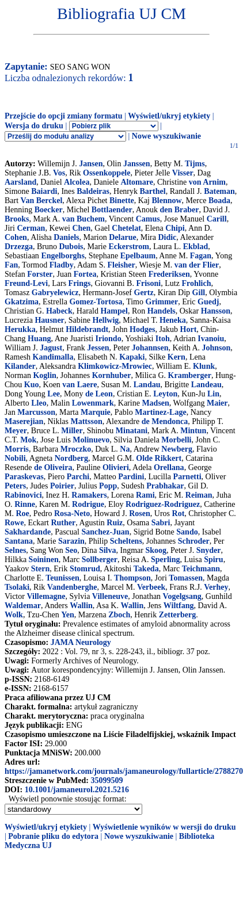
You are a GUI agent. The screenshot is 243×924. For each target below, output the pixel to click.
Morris (17, 449)
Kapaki (132, 357)
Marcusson (36, 412)
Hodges (142, 329)
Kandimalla (53, 357)
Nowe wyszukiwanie (166, 136)
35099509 (106, 780)
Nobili (15, 458)
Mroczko (75, 449)
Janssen (136, 163)
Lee (53, 394)
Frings (80, 283)
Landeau (206, 384)
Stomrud (85, 568)
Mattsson (86, 421)
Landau (147, 384)
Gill (199, 292)
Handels (161, 311)
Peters (15, 486)
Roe (22, 513)
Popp (108, 486)
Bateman (219, 191)
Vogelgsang (182, 596)
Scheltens (126, 541)
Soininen (44, 559)
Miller (71, 430)
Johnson (216, 347)
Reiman (198, 495)
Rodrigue (88, 504)
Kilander (20, 366)
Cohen (16, 237)
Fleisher (121, 265)
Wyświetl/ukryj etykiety (169, 116)
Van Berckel (42, 200)
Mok (28, 440)
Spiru (213, 559)
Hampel (113, 311)
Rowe (14, 522)
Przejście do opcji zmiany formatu (64, 116)
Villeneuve (110, 596)
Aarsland (20, 182)
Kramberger (189, 375)
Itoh (162, 338)
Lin (213, 394)
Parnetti (187, 476)
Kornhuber (111, 375)
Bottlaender (112, 209)
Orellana (169, 467)
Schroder (194, 541)
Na (125, 449)
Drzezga (19, 246)
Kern (176, 357)
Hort (188, 329)
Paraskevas (24, 476)
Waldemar (23, 605)
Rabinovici (23, 495)
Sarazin (71, 541)
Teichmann (201, 568)
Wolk (14, 614)
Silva (107, 550)
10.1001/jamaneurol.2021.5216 (77, 789)
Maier (217, 403)
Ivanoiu (211, 338)
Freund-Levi (26, 283)
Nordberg (71, 458)
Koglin (44, 375)
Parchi (78, 476)
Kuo (31, 384)
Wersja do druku (34, 125)
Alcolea (76, 182)
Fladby (62, 265)
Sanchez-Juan (105, 532)
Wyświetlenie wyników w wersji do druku (164, 827)
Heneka (173, 320)
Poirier (62, 486)
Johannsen (150, 347)
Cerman (31, 228)
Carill (217, 219)
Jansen (90, 163)
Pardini (131, 476)
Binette (121, 200)
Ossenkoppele (106, 173)
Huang (39, 338)
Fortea (85, 274)
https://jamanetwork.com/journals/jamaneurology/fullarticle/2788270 (124, 771)
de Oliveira (53, 467)
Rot (178, 513)
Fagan (200, 255)
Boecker (49, 209)
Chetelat (126, 228)
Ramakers (89, 495)
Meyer (16, 430)
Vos (59, 173)
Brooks (17, 219)
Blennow (166, 200)
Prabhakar (165, 486)
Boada (219, 200)
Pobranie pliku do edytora (53, 836)
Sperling (165, 559)
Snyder (208, 550)
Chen (81, 228)
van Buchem (83, 219)
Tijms (195, 163)
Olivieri (115, 467)
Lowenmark (93, 403)
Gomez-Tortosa (95, 301)
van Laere (79, 384)
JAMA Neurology (81, 642)
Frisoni (148, 283)
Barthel (153, 191)
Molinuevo (91, 440)
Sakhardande (28, 532)
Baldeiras (93, 191)
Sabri (160, 522)
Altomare (136, 182)
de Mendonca (165, 421)
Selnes (15, 550)
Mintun (193, 430)
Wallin (81, 605)
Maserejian (24, 421)
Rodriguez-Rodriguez (163, 504)
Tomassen (186, 578)
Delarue (122, 237)
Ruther (63, 522)
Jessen (98, 347)
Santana (19, 541)
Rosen (139, 513)
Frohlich (196, 283)
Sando (187, 532)
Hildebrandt (87, 329)
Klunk (204, 366)
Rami (145, 495)
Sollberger (99, 559)
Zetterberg (177, 614)
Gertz (144, 292)
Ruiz (115, 522)
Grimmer (162, 301)
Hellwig (105, 320)
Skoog (155, 550)
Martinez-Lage (160, 412)
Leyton (165, 394)
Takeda (146, 568)
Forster (39, 274)
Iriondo (109, 338)
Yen (67, 614)
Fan (11, 265)
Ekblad (195, 246)
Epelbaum (137, 255)
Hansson (215, 311)
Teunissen (62, 578)
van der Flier (196, 265)
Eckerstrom (128, 246)
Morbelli (176, 440)
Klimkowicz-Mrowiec (115, 366)
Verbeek (151, 587)
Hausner (49, 320)
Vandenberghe (72, 587)
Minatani (131, 430)
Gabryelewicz (55, 292)
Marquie (96, 412)
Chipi (174, 228)
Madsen (155, 403)
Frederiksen (169, 274)
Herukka (20, 329)
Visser (182, 173)
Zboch (119, 614)
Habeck (59, 311)
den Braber (179, 209)
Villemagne (45, 596)
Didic (167, 237)
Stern (40, 568)
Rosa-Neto (72, 513)
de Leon (99, 394)
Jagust (51, 347)
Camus (148, 219)
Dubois (71, 246)
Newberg (176, 449)
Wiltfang (179, 605)
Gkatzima (22, 301)
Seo (71, 550)
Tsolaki (17, 587)
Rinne (24, 504)
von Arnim (207, 182)
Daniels (66, 237)
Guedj (208, 301)
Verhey (216, 587)
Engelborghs (62, 255)
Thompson (132, 578)
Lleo (38, 403)
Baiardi (44, 191)
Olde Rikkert (158, 458)
